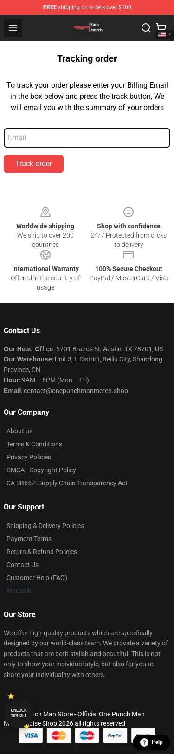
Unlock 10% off (19, 713)
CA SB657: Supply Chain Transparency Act (67, 483)
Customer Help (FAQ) (36, 577)
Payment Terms (29, 538)
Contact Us (22, 564)
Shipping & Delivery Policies (45, 525)
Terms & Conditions (34, 444)
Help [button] (151, 742)
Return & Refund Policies (41, 551)
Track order (33, 163)
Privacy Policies (28, 457)
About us (19, 431)
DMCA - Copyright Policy (41, 470)
